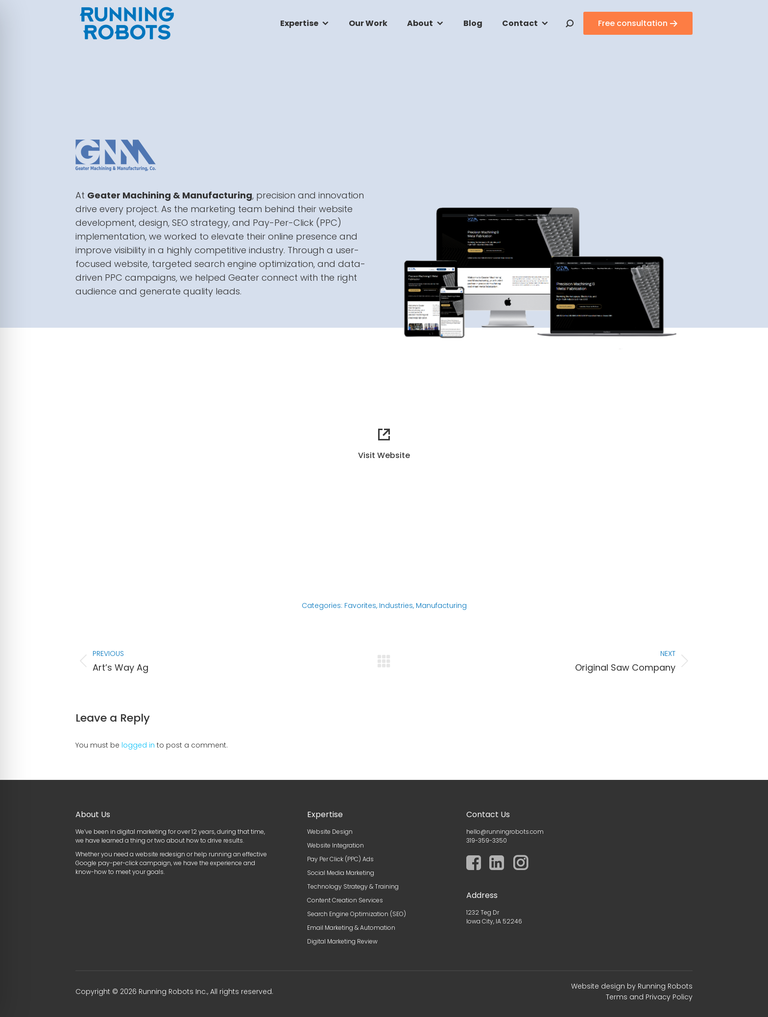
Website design (598, 986)
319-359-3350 (486, 840)
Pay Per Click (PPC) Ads (340, 859)
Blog (472, 23)
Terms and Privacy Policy (649, 997)
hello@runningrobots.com (505, 831)
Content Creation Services (345, 900)
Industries (396, 605)
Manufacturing (441, 605)
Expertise (299, 23)
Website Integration (335, 845)
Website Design (330, 831)
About (420, 23)
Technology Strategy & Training (353, 886)
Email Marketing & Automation (351, 927)
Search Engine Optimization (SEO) (356, 914)
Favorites (360, 605)
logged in (138, 745)
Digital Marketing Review (342, 941)
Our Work (368, 23)
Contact (520, 23)
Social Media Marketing (340, 873)
